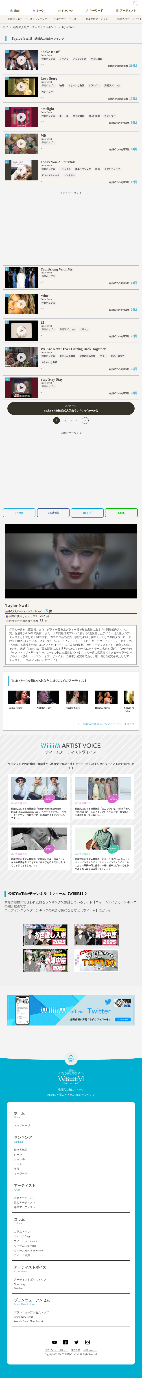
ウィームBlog (22, 1236)
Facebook (53, 512)
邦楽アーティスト (24, 1202)
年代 (16, 1168)
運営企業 (75, 1350)
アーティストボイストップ (30, 1279)
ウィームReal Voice (25, 1245)
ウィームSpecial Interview (29, 1250)
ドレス (18, 1164)
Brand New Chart (23, 1317)
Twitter (19, 512)
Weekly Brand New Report (28, 1321)
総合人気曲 (20, 1149)
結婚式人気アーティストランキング (34, 27)
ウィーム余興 (22, 1255)
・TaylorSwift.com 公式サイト (40, 660)
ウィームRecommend (26, 1241)
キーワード (20, 1173)
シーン (18, 1154)
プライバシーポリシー (56, 1350)
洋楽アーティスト (24, 1207)
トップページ (22, 1125)
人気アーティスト (24, 1197)
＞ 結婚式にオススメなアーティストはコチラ (106, 723)
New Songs (20, 1284)
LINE (121, 512)
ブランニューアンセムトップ (31, 1312)
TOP (5, 27)
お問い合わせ (90, 1350)
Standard (19, 1288)
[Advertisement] (71, 229)
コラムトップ (22, 1231)
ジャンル (19, 1159)
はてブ (87, 512)
